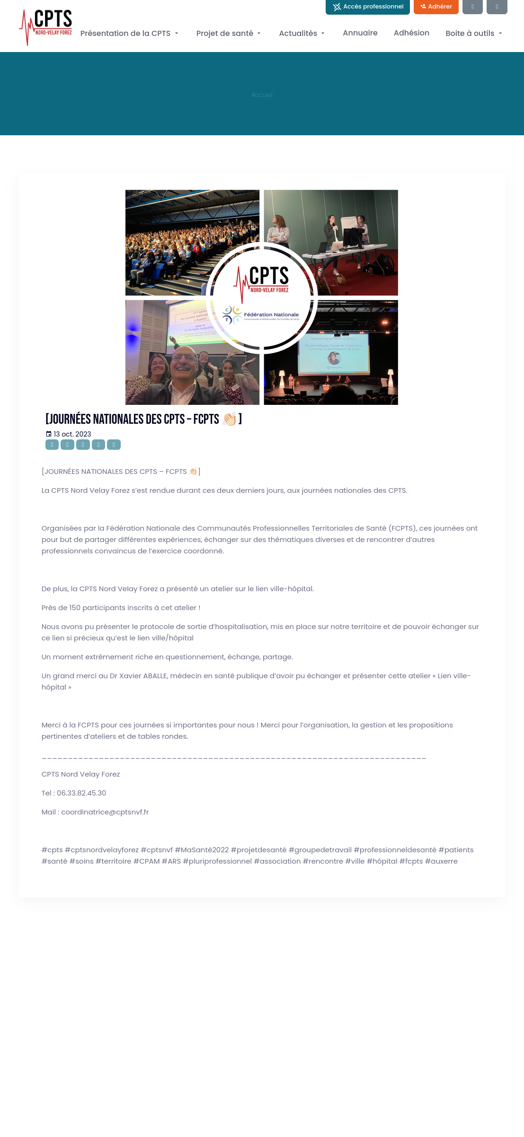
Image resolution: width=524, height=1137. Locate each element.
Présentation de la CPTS (130, 33)
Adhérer (436, 6)
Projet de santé (229, 33)
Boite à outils (474, 33)
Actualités (303, 33)
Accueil (262, 95)
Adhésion (412, 32)
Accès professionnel (368, 7)
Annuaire (360, 32)
